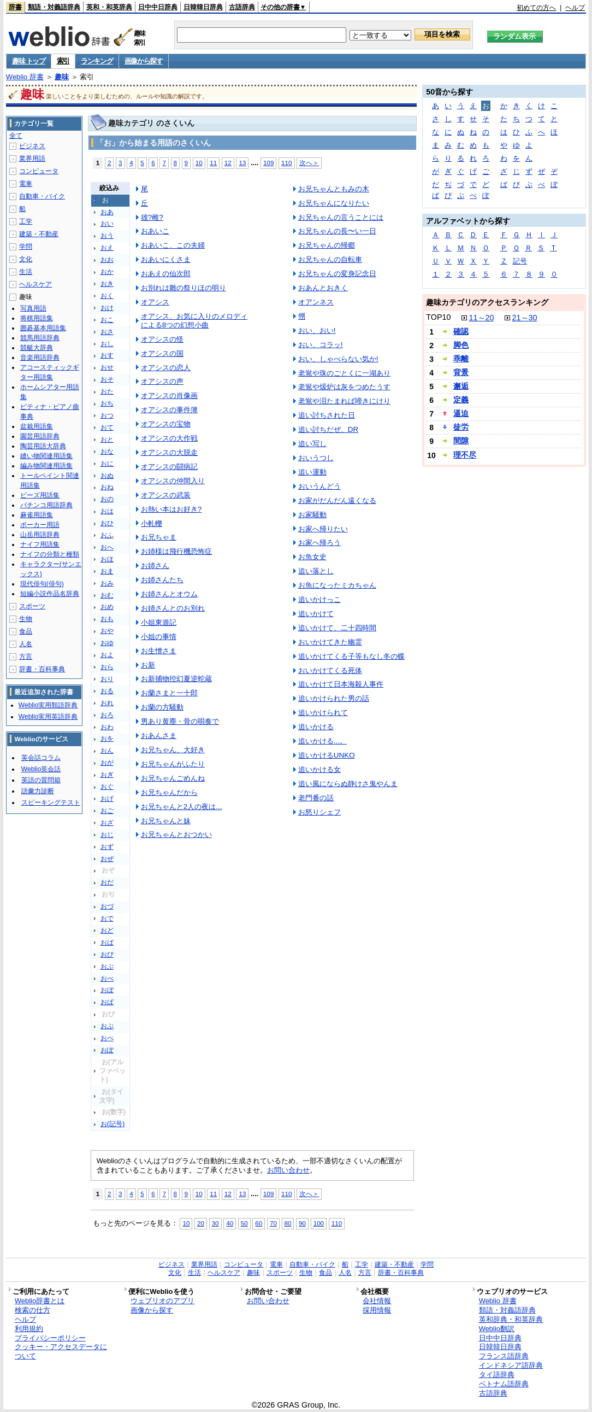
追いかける (316, 727)
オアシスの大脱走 (169, 452)
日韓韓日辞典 (203, 7)
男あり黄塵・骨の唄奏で (180, 721)
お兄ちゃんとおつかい (176, 834)
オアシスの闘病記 (169, 466)
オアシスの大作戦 (169, 438)
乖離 (461, 358)
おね (107, 487)
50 (244, 1223)
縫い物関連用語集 (46, 456)
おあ (107, 212)
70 (273, 1223)
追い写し (312, 444)
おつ (107, 415)
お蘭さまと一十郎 (169, 693)
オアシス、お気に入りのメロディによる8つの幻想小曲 (194, 320)
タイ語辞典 (496, 1374)
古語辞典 (242, 7)
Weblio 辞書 (25, 77)
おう (107, 235)
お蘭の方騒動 (162, 707)
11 (213, 162)
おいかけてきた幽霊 (330, 642)
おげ (107, 798)
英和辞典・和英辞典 (511, 1319)
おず (107, 847)
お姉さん (155, 565)
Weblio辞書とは (39, 1301)
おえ (107, 247)
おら (107, 667)
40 (229, 1223)
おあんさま (158, 735)
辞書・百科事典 (42, 669)
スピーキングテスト (50, 802)
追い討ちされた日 (326, 415)
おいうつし (316, 458)
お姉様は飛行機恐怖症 (176, 551)
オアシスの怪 (162, 339)
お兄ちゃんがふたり (173, 764)
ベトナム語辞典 (504, 1384)
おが (107, 762)
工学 (25, 221)
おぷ (107, 1026)
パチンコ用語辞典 (46, 505)
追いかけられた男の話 (333, 698)
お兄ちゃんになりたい (333, 203)
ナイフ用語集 (40, 544)
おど (107, 930)
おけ (107, 308)
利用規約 (29, 1329)
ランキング (97, 61)
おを (107, 738)
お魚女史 (312, 557)
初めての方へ (536, 7)
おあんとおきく (323, 288)
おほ (107, 559)
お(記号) (112, 1124)
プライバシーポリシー (50, 1338)
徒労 (461, 427)
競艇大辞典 (36, 347)
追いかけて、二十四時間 (337, 628)
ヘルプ (575, 7)
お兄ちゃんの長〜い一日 (337, 231)
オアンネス (316, 302)
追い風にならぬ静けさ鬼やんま (348, 784)
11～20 (481, 317)
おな (107, 451)
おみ (107, 583)
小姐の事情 (158, 636)
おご (107, 811)
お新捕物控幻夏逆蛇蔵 (176, 679)
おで (107, 918)
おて (107, 427)
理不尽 (464, 454)
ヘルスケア (35, 284)
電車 (25, 184)
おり (107, 679)
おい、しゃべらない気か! (338, 359)
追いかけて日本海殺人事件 (340, 684)
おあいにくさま (166, 259)
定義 (461, 399)
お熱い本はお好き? (171, 509)
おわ (107, 727)
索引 (63, 61)
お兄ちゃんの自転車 (330, 259)
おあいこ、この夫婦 (173, 245)
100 (318, 1223)
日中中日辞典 (157, 7)
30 (215, 1223)
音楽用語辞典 (40, 357)
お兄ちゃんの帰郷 (326, 245)
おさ (107, 332)
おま (107, 571)
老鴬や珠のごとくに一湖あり (344, 373)
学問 (25, 246)
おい (107, 223)
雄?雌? (152, 217)
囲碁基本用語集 (43, 328)
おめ (107, 607)
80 (288, 1223)
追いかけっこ (319, 599)
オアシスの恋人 (166, 368)
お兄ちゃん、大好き (173, 750)
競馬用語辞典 (40, 338)
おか (107, 272)
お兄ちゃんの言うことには (340, 217)
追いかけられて (323, 712)
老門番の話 (316, 798)
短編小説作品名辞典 (49, 593)
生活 (25, 272)
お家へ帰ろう (319, 542)
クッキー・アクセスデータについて (61, 1351)
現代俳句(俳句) (42, 584)
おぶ (107, 966)
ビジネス (32, 146)
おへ (107, 547)
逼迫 (461, 413)
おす (107, 355)
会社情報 (377, 1301)
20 (200, 1223)
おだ (107, 882)
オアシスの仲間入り (173, 481)
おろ (107, 715)
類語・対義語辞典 (54, 7)
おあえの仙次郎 (166, 273)
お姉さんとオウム (169, 594)
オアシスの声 (162, 381)
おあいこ (155, 231)
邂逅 (461, 386)
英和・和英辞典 (109, 7)
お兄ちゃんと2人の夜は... (181, 806)
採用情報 (377, 1310)
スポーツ (32, 606)
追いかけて (316, 614)
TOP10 (438, 317)
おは (107, 511)
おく (107, 296)
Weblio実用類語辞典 (48, 705)
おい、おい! (317, 330)
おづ (107, 906)
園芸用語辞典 (40, 436)
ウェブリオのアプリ (162, 1301)
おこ (107, 320)
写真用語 (33, 308)
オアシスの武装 (166, 495)
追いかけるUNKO (326, 755)
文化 (25, 259)
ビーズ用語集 (40, 495)
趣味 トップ (28, 61)
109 (268, 162)
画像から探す (144, 61)
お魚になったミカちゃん (337, 585)
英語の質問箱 (41, 780)
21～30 (524, 317)
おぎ (107, 774)
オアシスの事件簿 (169, 410)
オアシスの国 (162, 353)
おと (107, 439)
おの (107, 499)
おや (107, 631)
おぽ (107, 1050)
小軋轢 (151, 523)
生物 (25, 619)
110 (286, 162)
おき (107, 284)
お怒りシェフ (319, 812)
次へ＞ (309, 162)
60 (258, 1223)
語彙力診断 (37, 791)
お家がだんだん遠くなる (337, 500)
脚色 (461, 345)
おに (107, 463)
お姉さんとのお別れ (173, 608)
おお (107, 259)
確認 (461, 331)
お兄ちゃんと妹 (166, 821)
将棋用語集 (36, 318)
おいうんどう (319, 486)
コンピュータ (38, 171)
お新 (148, 665)
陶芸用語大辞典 (43, 446)
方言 (25, 656)
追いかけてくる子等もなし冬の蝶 (351, 656)
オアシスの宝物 (166, 424)
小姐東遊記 (158, 622)
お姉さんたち (162, 580)
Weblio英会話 (41, 769)
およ (107, 655)
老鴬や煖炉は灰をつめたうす (344, 387)
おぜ (107, 859)
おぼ (107, 990)
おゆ (107, 643)
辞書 (15, 7)
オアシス (155, 302)
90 (302, 1223)
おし (107, 344)
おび (107, 954)
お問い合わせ (288, 1170)
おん (107, 750)
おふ (107, 535)
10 (199, 162)
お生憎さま (158, 651)
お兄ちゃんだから (169, 792)
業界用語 (32, 158)
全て (15, 135)
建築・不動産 (38, 234)
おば (107, 942)
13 (242, 162)
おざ (107, 823)
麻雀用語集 (36, 515)
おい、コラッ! (320, 345)
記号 (520, 261)
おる (107, 691)
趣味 (62, 77)
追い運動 (312, 472)
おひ (107, 523)
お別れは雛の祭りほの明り (183, 288)
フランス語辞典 (504, 1356)
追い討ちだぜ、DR (328, 429)
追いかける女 (319, 769)
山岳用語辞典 (40, 534)
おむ (107, 595)
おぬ (107, 475)
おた (107, 391)
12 (228, 162)
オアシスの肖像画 (169, 395)
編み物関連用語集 (46, 466)
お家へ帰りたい (323, 529)
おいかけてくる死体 (330, 670)
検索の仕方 (32, 1310)
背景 (461, 372)
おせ (107, 367)
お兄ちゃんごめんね (173, 778)
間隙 (461, 440)
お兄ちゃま (158, 537)
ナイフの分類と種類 (49, 554)
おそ (107, 379)
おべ (107, 978)
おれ (107, 703)
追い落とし (316, 571)
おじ (107, 835)
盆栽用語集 (36, 426)
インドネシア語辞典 (511, 1365)
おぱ (107, 1002)
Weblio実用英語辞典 (48, 716)
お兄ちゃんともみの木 (333, 189)
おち (107, 403)
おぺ (107, 1038)
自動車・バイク (42, 196)
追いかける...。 (322, 741)
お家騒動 (312, 515)
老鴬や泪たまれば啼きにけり (344, 401)
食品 (25, 631)
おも (107, 619)
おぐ (107, 786)
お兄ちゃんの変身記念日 (337, 273)
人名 (25, 644)
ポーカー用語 (40, 525)
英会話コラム (41, 757)
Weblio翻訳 (496, 1329)
